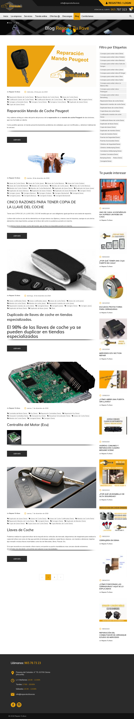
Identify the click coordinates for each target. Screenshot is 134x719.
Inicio (9, 23)
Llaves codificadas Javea (37, 301)
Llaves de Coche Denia (69, 97)
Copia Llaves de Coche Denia (37, 523)
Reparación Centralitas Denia (50, 413)
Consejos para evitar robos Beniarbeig (109, 96)
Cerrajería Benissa (29, 196)
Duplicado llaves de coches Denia (111, 108)
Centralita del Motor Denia (17, 413)
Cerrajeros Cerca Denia (57, 102)
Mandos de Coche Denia (39, 186)
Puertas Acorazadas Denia (109, 141)
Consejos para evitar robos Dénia (111, 54)
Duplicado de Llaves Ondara (40, 191)
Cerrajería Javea (13, 196)
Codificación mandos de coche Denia (110, 115)
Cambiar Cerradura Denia (109, 154)
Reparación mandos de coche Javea (60, 303)
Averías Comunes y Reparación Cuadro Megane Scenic (109, 447)
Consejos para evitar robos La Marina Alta (110, 84)
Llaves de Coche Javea (35, 183)
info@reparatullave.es (69, 3)
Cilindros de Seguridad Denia (110, 144)
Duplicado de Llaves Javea (84, 188)
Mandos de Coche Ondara (17, 188)
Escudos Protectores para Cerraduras (110, 308)
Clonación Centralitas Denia (17, 416)
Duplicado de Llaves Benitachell (64, 191)
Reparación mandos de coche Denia (112, 104)
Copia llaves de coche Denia (110, 111)
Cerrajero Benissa (29, 193)
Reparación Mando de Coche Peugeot (38, 111)
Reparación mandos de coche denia (20, 306)
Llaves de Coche (20, 530)
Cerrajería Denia (85, 99)
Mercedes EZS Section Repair (110, 354)
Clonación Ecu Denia (38, 416)
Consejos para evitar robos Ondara (112, 57)
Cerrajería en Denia (109, 540)
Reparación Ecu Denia (70, 413)
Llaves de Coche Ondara (75, 183)
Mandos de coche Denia (16, 303)
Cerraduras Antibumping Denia (110, 151)
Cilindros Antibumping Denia (110, 147)
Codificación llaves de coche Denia (112, 120)
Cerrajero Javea (13, 193)
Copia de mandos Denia (108, 134)
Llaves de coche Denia (56, 301)
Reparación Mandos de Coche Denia (20, 521)
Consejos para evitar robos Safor (111, 80)
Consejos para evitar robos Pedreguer (109, 90)
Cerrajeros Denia (70, 99)
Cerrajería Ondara (45, 196)
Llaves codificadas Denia (16, 301)
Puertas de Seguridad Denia (110, 137)
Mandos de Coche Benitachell (40, 188)
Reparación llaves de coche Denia (111, 101)
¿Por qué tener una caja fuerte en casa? (112, 262)
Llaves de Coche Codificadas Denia (61, 519)
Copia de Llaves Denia (15, 104)
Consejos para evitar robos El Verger (112, 73)
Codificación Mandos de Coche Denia (48, 99)
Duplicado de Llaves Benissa (18, 191)
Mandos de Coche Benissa (80, 186)
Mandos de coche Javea (36, 303)
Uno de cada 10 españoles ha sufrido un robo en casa (112, 214)
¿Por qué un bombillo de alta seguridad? (111, 495)
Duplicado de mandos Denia (110, 130)
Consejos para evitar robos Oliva (111, 76)
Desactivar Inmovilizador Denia (58, 416)
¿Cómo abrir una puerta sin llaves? (111, 400)
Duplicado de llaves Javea (38, 308)
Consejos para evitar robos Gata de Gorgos (112, 65)
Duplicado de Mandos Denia (75, 521)
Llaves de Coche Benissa (54, 183)
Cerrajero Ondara (44, 193)
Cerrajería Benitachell (62, 196)
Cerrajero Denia (84, 191)
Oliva (52, 308)
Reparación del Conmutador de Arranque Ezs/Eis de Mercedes (112, 635)
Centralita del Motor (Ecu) (28, 424)
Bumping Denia (105, 158)
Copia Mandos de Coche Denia (61, 523)
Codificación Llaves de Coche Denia (20, 99)
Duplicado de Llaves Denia (77, 102)
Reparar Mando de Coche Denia (47, 97)
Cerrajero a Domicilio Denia (17, 102)
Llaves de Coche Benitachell (17, 186)
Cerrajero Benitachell (61, 193)
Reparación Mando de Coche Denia (20, 97)
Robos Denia (117, 158)
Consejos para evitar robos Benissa (112, 60)
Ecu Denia (33, 413)
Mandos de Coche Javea (59, 186)
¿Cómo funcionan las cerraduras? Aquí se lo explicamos (111, 586)
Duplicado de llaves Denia (17, 308)
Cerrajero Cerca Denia (37, 102)
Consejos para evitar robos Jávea (111, 70)
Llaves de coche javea (75, 301)
